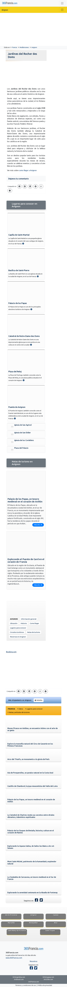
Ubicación (13, 623)
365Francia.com (33, 982)
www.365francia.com (14, 958)
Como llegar (34, 623)
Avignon (5, 9)
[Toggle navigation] (62, 3)
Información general (28, 619)
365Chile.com (48, 979)
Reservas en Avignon (18, 637)
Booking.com (11, 652)
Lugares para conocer (18, 628)
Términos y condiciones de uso (25, 985)
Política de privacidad (45, 985)
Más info (38, 525)
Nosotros (33, 961)
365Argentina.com (19, 977)
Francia (14, 47)
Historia (24, 623)
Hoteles (39, 700)
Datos (21, 709)
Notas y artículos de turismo (19, 712)
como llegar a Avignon (28, 170)
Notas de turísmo (33, 632)
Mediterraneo (24, 47)
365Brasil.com (19, 979)
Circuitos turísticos (17, 632)
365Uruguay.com (48, 977)
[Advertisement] (33, 29)
